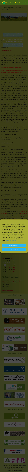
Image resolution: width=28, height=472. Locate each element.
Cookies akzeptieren (14, 245)
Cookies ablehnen (14, 249)
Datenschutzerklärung (11, 240)
